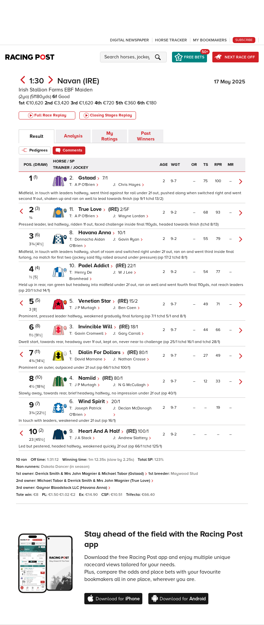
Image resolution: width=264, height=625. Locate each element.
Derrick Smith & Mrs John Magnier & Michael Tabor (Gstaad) (91, 473)
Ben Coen (129, 307)
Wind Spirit (93, 401)
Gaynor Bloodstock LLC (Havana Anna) (73, 487)
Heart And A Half (101, 431)
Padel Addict (95, 265)
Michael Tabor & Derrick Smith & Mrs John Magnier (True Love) (95, 480)
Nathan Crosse (133, 359)
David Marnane (90, 359)
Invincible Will (97, 326)
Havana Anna (96, 232)
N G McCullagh (133, 384)
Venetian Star (96, 301)
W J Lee (127, 272)
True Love (92, 209)
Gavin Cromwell (91, 333)
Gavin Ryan (130, 239)
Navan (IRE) (78, 81)
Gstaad (89, 178)
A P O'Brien (87, 184)
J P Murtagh (87, 307)
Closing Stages (108, 115)
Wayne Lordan (133, 216)
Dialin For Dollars (101, 352)
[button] (134, 57)
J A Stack (85, 437)
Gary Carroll (131, 333)
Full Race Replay (47, 115)
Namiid (89, 378)
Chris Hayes (131, 184)
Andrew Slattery (134, 437)
